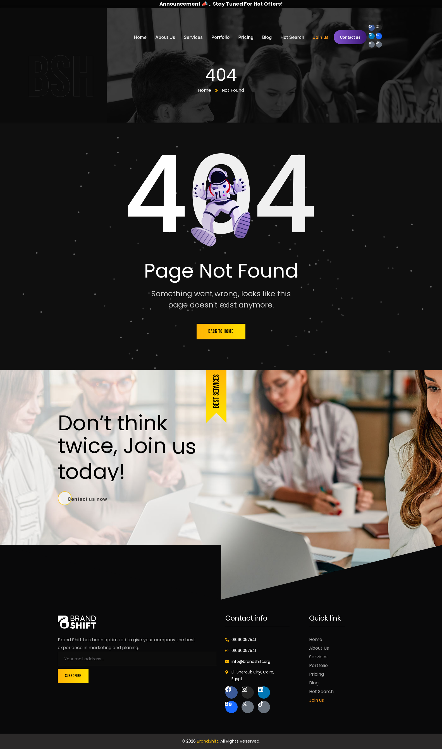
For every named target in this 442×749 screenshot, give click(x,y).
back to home (221, 331)
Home (204, 90)
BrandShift (207, 741)
